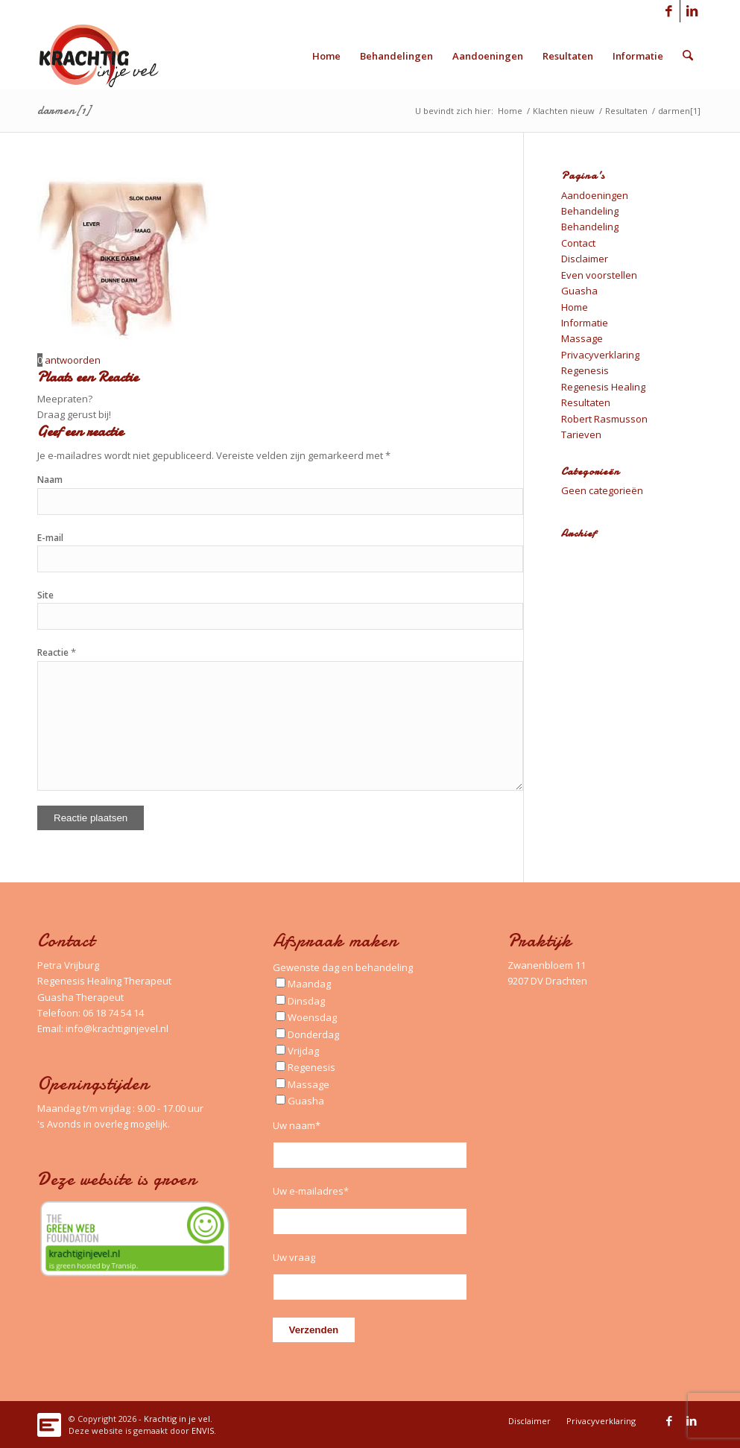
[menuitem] (327, 55)
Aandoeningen (594, 195)
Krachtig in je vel (177, 1418)
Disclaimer (584, 258)
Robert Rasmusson (604, 419)
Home (574, 307)
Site (45, 595)
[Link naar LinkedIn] (691, 11)
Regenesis (585, 370)
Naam (50, 479)
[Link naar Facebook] (669, 11)
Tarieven (581, 434)
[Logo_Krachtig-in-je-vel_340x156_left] (110, 55)
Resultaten (585, 402)
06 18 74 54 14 (113, 1012)
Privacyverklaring (600, 354)
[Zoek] (688, 55)
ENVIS (203, 1430)
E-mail (50, 537)
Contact (578, 243)
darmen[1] (63, 110)
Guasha (579, 290)
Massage (582, 338)
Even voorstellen (599, 275)
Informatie (584, 322)
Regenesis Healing (603, 386)
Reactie (56, 652)
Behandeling (590, 211)
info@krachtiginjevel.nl (117, 1028)
